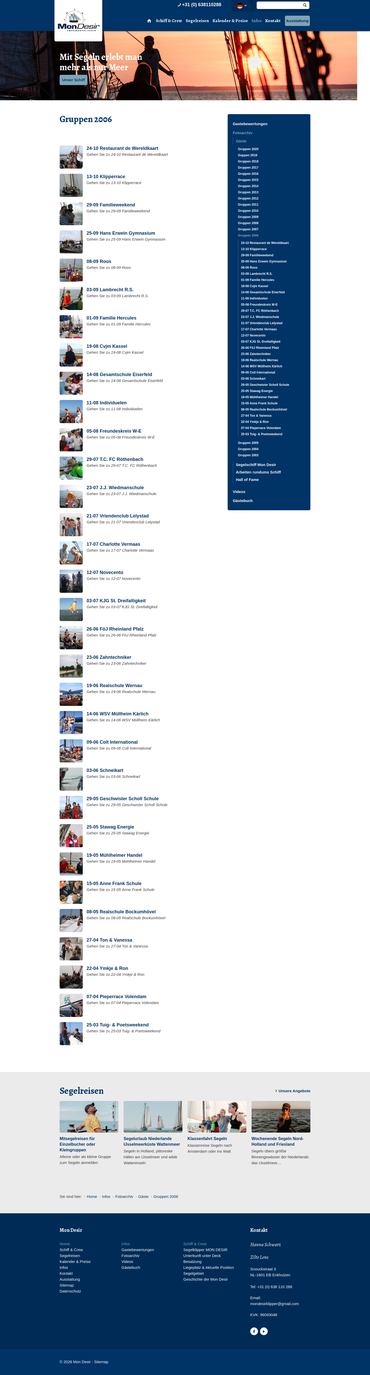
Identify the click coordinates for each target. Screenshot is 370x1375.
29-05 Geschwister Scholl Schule (265, 385)
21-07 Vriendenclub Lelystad (261, 323)
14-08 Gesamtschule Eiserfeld (263, 292)
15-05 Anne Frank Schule (259, 403)
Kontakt (273, 21)
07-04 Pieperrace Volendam (261, 428)
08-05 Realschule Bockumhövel (264, 409)
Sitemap (67, 1285)
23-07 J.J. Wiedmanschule (260, 317)
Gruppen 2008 (248, 223)
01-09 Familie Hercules (257, 280)
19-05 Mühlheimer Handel (259, 397)
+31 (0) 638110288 (199, 4)
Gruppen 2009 (248, 217)
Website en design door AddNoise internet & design (198, 1362)
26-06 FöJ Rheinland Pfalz (260, 348)
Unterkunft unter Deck (202, 1255)
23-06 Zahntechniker (256, 354)
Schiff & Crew (169, 21)
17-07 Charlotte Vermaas (259, 329)
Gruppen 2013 (248, 192)
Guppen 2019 (247, 155)
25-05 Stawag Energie (257, 391)
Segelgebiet (193, 1273)
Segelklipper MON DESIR (205, 1249)
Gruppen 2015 (248, 180)
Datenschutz (70, 1291)
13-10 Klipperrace (254, 249)
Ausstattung (297, 21)
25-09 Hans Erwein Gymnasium (264, 261)
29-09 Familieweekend (257, 255)
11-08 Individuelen (254, 298)
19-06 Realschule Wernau (259, 360)
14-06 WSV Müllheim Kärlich (261, 366)
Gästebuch (243, 500)
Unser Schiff (73, 80)
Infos (257, 21)
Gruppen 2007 (248, 229)
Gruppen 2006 (248, 235)
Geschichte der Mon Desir (205, 1279)
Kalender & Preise (230, 21)
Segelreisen (197, 21)
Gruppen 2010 (248, 211)
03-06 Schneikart (253, 378)
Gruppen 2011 (248, 204)
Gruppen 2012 (248, 198)
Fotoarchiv (243, 133)
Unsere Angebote (291, 1091)
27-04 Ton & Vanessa (256, 415)
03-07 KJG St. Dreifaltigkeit (260, 341)
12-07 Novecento (253, 335)
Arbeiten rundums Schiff (258, 472)
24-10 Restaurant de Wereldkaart (265, 243)
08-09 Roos (249, 267)
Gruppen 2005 (248, 443)
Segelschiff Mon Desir (256, 464)
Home (65, 1244)
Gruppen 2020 (248, 149)
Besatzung (192, 1261)
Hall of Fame (247, 479)
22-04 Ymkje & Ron (255, 422)
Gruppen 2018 (248, 161)
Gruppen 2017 (248, 167)
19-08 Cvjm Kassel (254, 286)
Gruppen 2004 (248, 449)
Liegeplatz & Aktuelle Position (208, 1267)
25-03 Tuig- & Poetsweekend (261, 434)
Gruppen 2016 (248, 174)
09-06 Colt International (258, 372)
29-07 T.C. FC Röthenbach (260, 311)
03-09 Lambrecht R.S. (256, 274)
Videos (239, 491)
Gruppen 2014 (248, 186)
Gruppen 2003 (248, 455)
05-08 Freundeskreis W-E (259, 304)
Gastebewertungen (250, 124)
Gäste (241, 141)
